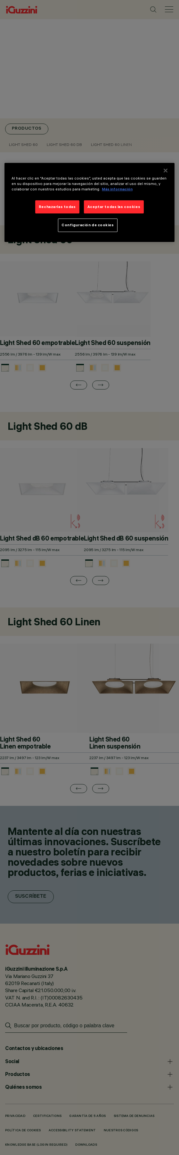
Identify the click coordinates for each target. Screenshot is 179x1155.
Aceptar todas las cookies (113, 206)
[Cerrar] (166, 171)
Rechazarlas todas (57, 206)
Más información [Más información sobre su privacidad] (117, 189)
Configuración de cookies (87, 225)
